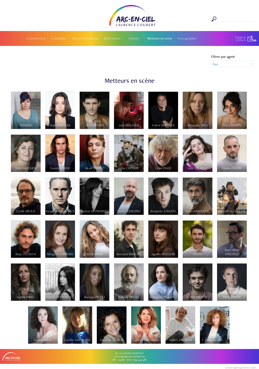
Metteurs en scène (159, 38)
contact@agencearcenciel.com (129, 356)
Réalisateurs (112, 38)
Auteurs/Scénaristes (85, 38)
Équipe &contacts (240, 38)
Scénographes (186, 38)
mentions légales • (232, 367)
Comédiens (58, 38)
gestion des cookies (248, 367)
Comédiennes (36, 38)
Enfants (134, 38)
